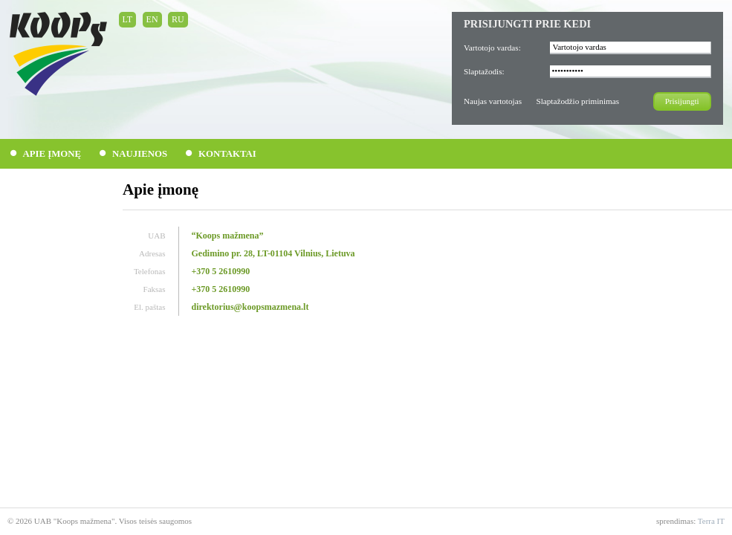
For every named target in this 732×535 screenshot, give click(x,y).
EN (152, 19)
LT (128, 19)
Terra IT (711, 520)
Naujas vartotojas (493, 101)
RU (178, 19)
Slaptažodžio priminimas (577, 101)
